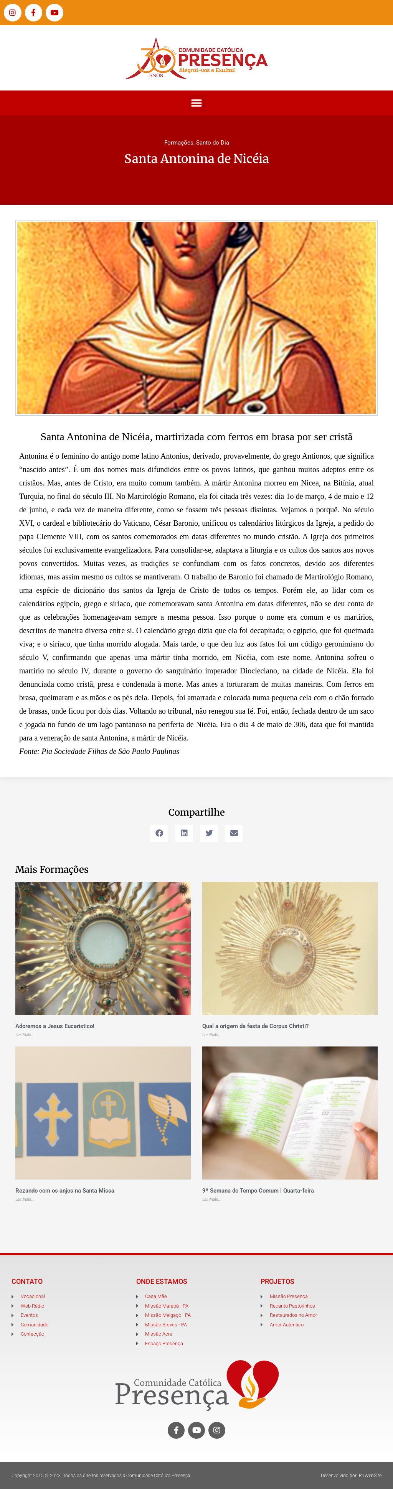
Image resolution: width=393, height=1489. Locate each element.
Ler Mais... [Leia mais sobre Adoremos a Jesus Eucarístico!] (25, 1034)
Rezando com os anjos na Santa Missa (64, 1190)
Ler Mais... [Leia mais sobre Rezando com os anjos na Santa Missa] (25, 1199)
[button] (196, 103)
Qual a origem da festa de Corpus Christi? (255, 1026)
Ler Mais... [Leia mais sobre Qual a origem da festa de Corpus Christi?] (211, 1034)
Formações (178, 142)
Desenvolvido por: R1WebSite (351, 1475)
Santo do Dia (212, 142)
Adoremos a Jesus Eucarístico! (54, 1026)
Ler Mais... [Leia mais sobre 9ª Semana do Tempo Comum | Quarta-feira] (211, 1199)
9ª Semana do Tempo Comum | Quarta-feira (258, 1190)
